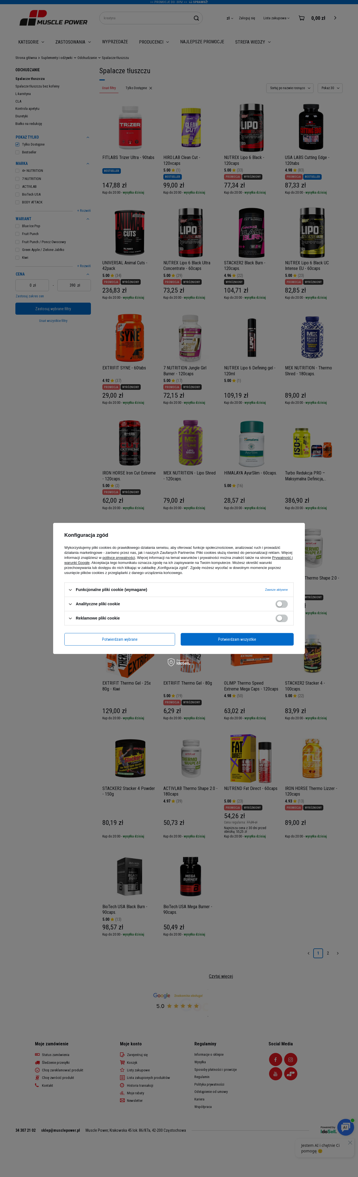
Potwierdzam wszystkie (237, 639)
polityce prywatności (119, 558)
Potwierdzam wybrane (120, 639)
